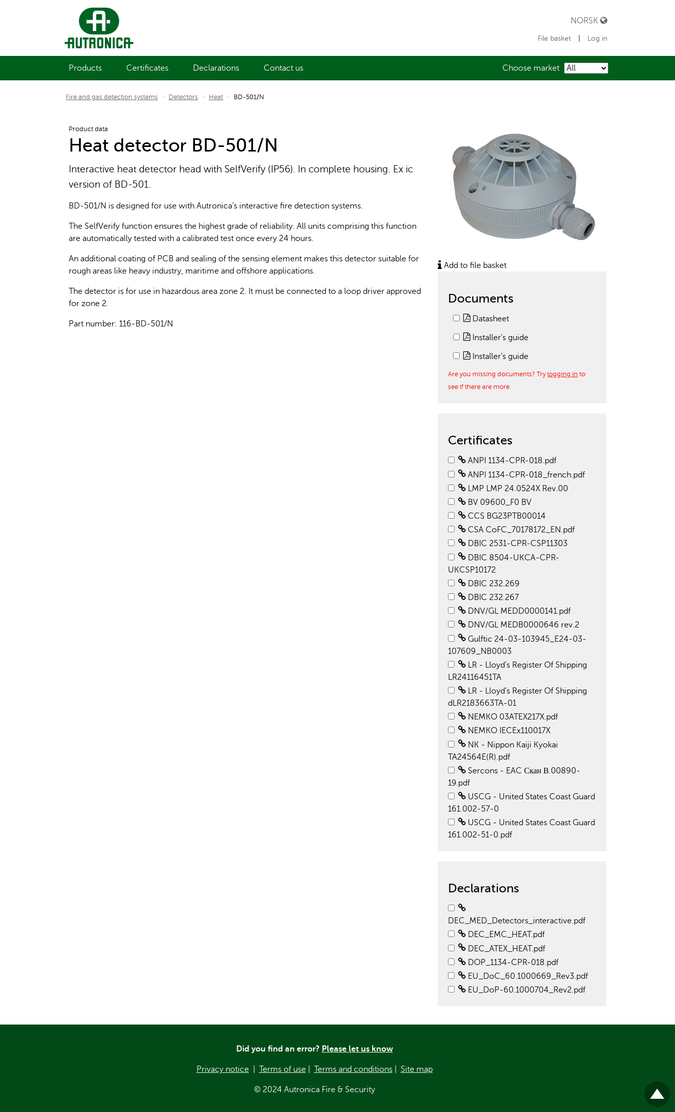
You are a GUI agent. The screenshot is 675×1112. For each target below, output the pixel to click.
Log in (597, 38)
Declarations (216, 68)
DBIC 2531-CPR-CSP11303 (513, 543)
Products (85, 68)
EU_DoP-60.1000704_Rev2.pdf (521, 990)
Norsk (589, 20)
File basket (555, 38)
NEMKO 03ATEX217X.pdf (508, 717)
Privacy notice (222, 1069)
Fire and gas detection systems (112, 97)
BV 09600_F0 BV (494, 502)
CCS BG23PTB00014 (502, 516)
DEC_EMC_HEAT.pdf (501, 934)
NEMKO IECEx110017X (504, 730)
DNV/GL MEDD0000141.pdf (514, 611)
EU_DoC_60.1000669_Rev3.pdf (523, 976)
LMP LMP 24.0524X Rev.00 (513, 488)
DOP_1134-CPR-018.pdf (508, 962)
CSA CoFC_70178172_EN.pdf (516, 529)
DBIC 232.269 (489, 583)
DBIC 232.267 (488, 597)
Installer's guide (495, 337)
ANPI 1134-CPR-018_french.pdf (521, 474)
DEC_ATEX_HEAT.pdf (501, 948)
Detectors (183, 97)
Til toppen (657, 1089)
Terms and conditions (353, 1069)
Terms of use (282, 1069)
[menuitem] (85, 68)
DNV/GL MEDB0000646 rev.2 (518, 624)
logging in (562, 374)
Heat (216, 97)
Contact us (283, 68)
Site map (417, 1069)
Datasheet (486, 318)
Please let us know (357, 1049)
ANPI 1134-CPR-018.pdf (507, 460)
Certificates (147, 68)
